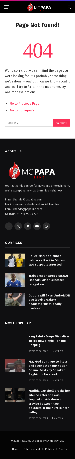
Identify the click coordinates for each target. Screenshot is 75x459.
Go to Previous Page (24, 103)
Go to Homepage (22, 110)
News (15, 449)
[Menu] (6, 7)
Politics (49, 449)
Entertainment (31, 449)
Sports (63, 449)
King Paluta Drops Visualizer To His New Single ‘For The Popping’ (49, 341)
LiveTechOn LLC (55, 440)
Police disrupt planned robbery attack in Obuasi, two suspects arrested (47, 260)
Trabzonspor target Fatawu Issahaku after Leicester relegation (48, 280)
